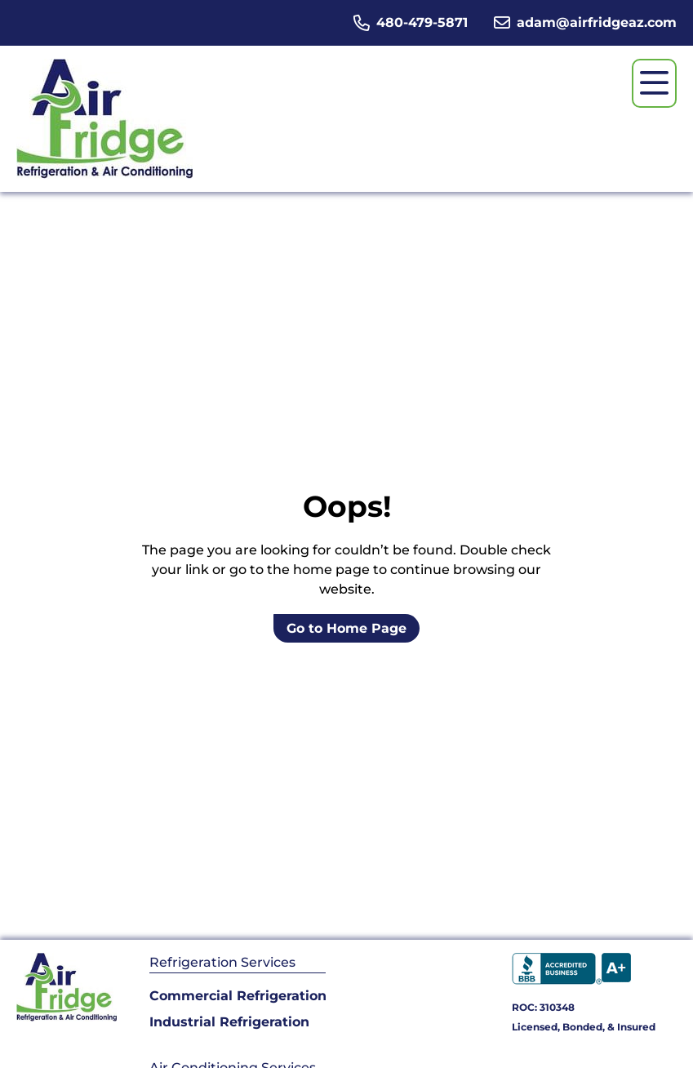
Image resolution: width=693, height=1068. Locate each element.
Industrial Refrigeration (229, 1022)
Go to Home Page (346, 628)
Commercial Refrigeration (238, 995)
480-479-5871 (422, 22)
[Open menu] (654, 83)
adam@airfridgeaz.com (597, 22)
